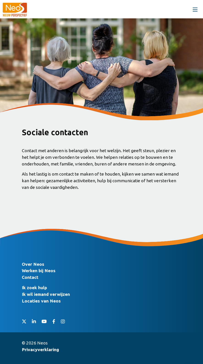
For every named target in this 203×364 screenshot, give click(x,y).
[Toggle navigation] (195, 10)
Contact (30, 277)
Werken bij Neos (39, 270)
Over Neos (33, 264)
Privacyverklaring (40, 349)
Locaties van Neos (41, 300)
